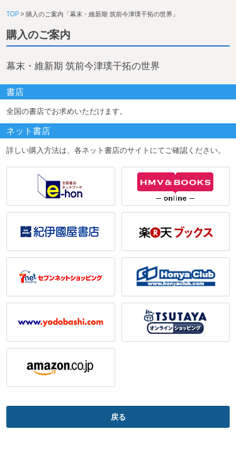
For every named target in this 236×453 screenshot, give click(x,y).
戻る (118, 417)
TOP (12, 14)
